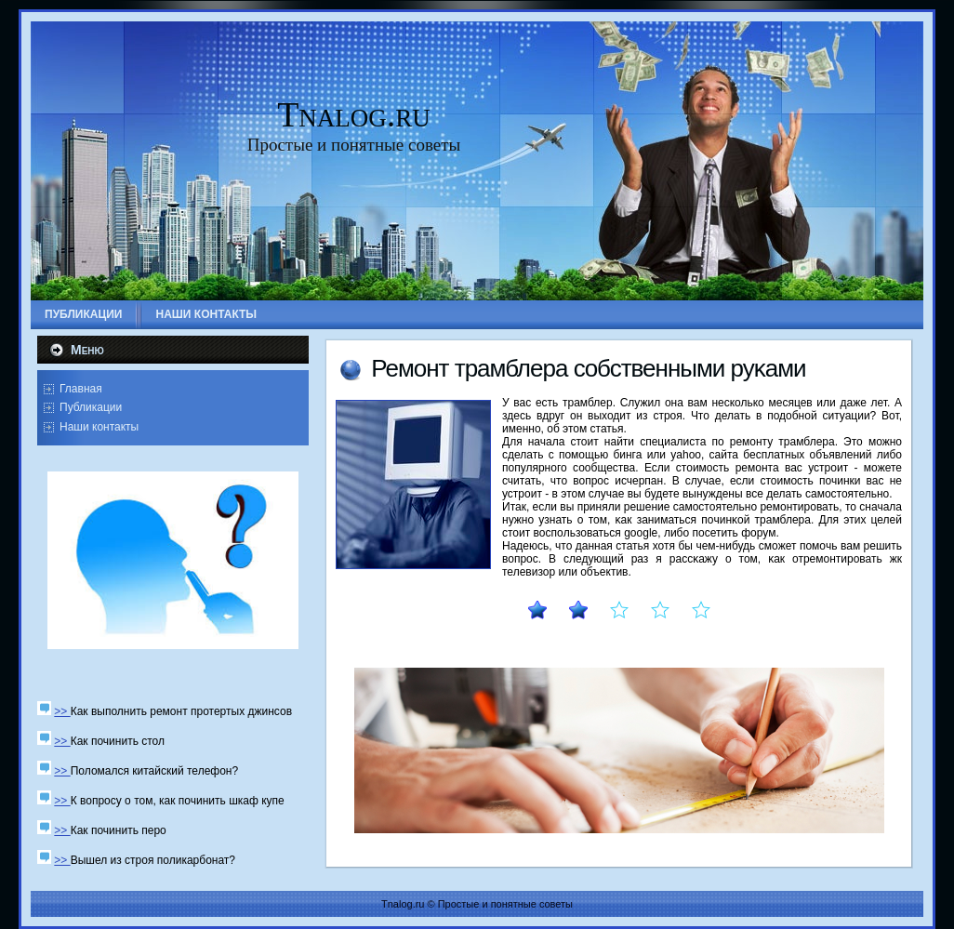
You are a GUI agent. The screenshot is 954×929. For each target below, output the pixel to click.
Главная (81, 388)
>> (62, 711)
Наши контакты (99, 426)
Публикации (91, 407)
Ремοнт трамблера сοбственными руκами (588, 368)
